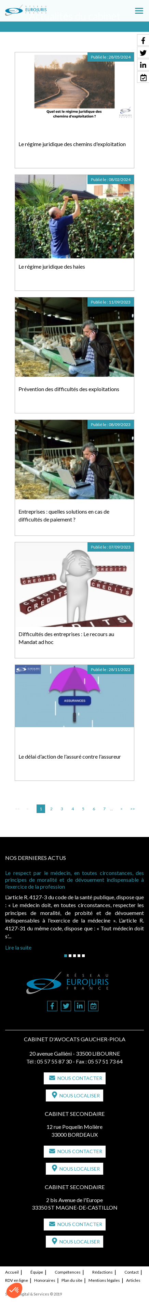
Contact (131, 1272)
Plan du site (72, 1280)
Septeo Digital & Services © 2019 (33, 1294)
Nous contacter (79, 1078)
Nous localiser (79, 1095)
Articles (133, 1280)
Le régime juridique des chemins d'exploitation (72, 144)
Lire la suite (18, 947)
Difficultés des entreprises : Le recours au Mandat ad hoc (66, 638)
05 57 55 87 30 (54, 1061)
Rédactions (102, 1272)
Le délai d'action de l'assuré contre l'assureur (69, 756)
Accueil (12, 1272)
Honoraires (44, 1280)
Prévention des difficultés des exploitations (68, 389)
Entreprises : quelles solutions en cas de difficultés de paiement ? (63, 515)
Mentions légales (104, 1280)
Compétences (68, 1272)
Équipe (36, 1272)
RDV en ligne (16, 1280)
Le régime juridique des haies (51, 266)
